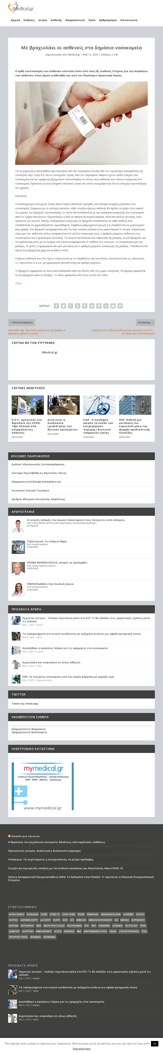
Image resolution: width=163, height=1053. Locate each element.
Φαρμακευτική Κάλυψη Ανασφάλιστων (36, 481)
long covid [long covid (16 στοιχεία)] (68, 914)
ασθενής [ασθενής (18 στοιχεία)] (118, 925)
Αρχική (15, 20)
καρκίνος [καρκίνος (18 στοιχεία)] (69, 931)
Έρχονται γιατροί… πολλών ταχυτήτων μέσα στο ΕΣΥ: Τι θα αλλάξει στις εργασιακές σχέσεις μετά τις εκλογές (86, 619)
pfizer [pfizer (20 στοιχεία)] (81, 914)
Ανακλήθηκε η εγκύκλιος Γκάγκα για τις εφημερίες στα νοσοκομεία (65, 648)
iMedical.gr (74, 54)
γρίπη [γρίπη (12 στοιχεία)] (143, 925)
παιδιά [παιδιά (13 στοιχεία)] (112, 931)
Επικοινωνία (128, 20)
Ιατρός (42, 20)
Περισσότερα (81, 1048)
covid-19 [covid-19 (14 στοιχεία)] (55, 914)
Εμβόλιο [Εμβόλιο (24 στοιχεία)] (81, 920)
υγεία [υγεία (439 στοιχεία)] (144, 931)
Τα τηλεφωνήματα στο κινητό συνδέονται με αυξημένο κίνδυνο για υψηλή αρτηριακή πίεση (81, 633)
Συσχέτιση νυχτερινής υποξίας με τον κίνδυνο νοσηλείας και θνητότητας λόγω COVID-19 (65, 868)
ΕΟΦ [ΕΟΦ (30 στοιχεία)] (65, 920)
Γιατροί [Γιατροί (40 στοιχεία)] (140, 914)
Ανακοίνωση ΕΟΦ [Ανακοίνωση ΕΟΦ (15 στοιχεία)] (111, 914)
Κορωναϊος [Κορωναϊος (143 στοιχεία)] (27, 925)
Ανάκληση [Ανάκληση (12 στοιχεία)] (92, 914)
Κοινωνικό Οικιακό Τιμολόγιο (30, 490)
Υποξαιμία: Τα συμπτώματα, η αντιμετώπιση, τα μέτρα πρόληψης (50, 859)
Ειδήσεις (29, 20)
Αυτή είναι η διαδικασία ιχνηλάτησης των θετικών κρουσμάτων (62, 424)
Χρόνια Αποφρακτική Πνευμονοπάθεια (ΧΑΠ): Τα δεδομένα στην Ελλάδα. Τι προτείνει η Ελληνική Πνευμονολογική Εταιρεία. (81, 878)
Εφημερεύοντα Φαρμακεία (29, 729)
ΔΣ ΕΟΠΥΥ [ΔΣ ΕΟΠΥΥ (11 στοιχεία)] (45, 920)
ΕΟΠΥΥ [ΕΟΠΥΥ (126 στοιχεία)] (56, 920)
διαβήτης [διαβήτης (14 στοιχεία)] (14, 931)
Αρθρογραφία (108, 20)
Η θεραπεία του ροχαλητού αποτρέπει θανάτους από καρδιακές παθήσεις (56, 842)
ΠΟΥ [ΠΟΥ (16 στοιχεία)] (86, 925)
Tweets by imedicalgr (25, 703)
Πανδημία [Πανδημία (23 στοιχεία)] (104, 925)
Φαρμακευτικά (75, 20)
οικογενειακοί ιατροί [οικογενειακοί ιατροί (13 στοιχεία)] (95, 931)
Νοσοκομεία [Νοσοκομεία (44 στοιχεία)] (74, 925)
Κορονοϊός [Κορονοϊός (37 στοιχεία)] (138, 920)
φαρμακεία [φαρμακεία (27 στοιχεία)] (49, 936)
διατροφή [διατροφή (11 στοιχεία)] (27, 931)
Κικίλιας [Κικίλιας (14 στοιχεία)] (125, 920)
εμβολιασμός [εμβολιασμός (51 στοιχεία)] (44, 931)
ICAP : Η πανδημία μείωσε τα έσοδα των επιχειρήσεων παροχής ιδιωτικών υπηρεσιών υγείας (98, 426)
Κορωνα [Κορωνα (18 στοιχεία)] (13, 925)
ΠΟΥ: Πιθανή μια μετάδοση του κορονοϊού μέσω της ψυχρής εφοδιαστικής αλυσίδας (134, 426)
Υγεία (91, 20)
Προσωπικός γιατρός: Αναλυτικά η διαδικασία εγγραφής (44, 850)
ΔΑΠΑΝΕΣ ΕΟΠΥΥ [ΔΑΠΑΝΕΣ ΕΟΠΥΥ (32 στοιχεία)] (29, 920)
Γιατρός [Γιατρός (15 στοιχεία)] (13, 920)
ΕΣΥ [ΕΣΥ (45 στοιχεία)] (72, 920)
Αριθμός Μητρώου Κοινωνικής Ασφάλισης (38, 499)
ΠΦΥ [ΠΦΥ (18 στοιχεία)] (93, 925)
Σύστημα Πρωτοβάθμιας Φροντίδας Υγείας (39, 473)
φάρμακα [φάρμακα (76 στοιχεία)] (35, 936)
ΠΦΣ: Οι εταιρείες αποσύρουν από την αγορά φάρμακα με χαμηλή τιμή (68, 676)
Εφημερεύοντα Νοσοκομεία (29, 732)
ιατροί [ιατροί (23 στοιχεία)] (57, 931)
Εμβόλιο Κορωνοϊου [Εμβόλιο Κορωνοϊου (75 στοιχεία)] (100, 920)
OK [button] (154, 1043)
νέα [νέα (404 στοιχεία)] (79, 931)
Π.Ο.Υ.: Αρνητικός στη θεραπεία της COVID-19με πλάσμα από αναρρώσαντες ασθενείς (27, 426)
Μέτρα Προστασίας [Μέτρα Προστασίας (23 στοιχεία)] (54, 925)
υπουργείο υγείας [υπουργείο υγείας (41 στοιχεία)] (18, 936)
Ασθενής (56, 20)
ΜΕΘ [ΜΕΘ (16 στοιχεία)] (38, 925)
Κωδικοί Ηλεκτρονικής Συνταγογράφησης (38, 464)
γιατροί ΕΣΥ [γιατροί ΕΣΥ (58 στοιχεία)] (131, 925)
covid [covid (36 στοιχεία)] (44, 914)
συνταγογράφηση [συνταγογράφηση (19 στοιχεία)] (129, 931)
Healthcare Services (26, 836)
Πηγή (18, 283)
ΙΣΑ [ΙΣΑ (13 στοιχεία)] (116, 920)
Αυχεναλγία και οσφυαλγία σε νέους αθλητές (51, 662)
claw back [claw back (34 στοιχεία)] (32, 914)
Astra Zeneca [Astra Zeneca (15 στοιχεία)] (16, 914)
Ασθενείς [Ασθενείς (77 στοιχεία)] (128, 914)
